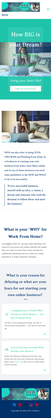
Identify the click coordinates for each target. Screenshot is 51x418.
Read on (18, 362)
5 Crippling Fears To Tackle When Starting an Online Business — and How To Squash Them (27, 314)
